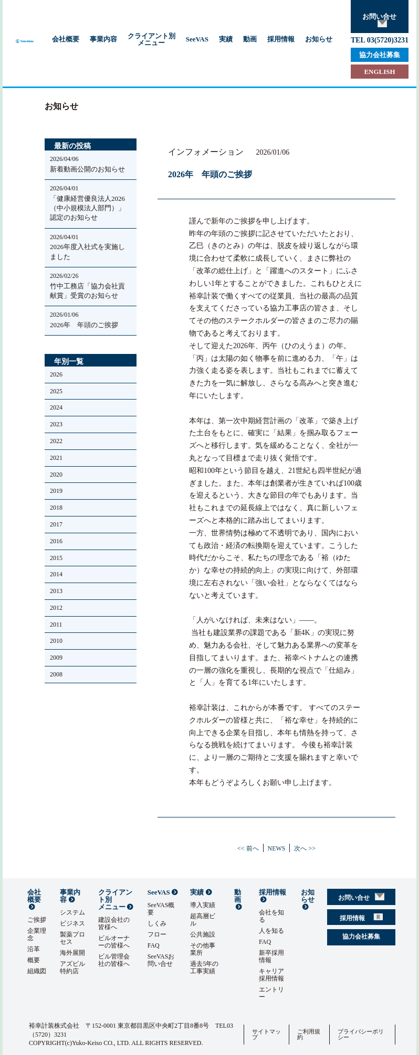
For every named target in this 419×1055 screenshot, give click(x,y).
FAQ (154, 945)
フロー (157, 934)
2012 (56, 607)
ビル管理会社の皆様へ (114, 960)
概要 (33, 960)
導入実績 (202, 905)
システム (72, 912)
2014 (56, 574)
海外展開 (72, 952)
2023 (56, 424)
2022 (56, 441)
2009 (56, 657)
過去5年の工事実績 (204, 967)
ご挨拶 (36, 919)
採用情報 (281, 39)
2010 (56, 640)
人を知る (271, 930)
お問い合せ (379, 20)
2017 (56, 524)
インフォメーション (206, 152)
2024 (56, 407)
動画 (250, 39)
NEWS (277, 848)
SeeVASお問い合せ (161, 960)
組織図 (36, 971)
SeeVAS (197, 39)
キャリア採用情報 (271, 974)
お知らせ (318, 39)
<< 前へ (248, 848)
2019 (56, 490)
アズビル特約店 (72, 967)
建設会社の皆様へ (114, 923)
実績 (226, 39)
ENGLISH (379, 72)
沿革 (33, 949)
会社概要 (65, 39)
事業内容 (103, 39)
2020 (56, 474)
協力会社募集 (379, 55)
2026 (56, 374)
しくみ (157, 923)
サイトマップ (266, 1034)
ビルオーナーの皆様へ (114, 941)
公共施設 (202, 934)
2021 (56, 457)
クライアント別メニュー (151, 39)
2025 (56, 391)
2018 (56, 507)
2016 (56, 541)
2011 (56, 624)
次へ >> (305, 848)
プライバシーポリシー (361, 1034)
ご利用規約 (308, 1034)
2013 (56, 591)
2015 (56, 558)
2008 (56, 674)
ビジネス (72, 923)
